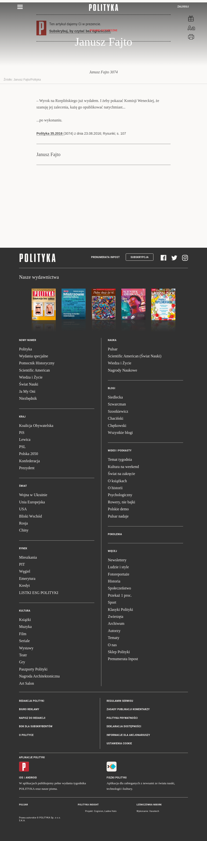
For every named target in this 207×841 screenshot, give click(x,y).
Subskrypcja (140, 257)
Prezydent (26, 468)
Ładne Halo (110, 811)
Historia (114, 581)
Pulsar (112, 349)
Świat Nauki (28, 384)
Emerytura (27, 578)
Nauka (112, 340)
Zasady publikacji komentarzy (128, 709)
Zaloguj (183, 6)
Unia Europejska (32, 502)
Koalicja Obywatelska (36, 426)
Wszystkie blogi (120, 432)
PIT (22, 564)
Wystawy (26, 648)
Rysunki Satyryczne (103, 30)
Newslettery (117, 560)
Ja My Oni (27, 391)
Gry (22, 662)
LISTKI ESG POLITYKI (38, 593)
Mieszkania (28, 557)
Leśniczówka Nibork (149, 804)
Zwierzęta (115, 616)
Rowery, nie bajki (121, 502)
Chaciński (115, 418)
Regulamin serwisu (120, 701)
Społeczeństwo (119, 588)
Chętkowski (117, 426)
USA (23, 509)
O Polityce (26, 735)
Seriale (24, 641)
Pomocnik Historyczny (37, 363)
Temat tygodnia (120, 459)
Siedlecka (115, 397)
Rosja (23, 523)
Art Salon (26, 683)
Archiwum (116, 623)
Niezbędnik (28, 398)
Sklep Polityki (119, 652)
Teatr (23, 655)
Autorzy (114, 631)
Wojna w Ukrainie (33, 495)
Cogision (99, 811)
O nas (112, 645)
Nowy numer (27, 340)
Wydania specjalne (33, 356)
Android (31, 777)
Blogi (111, 388)
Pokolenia (115, 534)
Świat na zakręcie (121, 474)
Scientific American (34, 370)
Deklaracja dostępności (124, 726)
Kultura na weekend (123, 467)
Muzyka (25, 627)
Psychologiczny (120, 495)
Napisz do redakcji (32, 718)
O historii (115, 488)
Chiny (23, 530)
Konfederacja (29, 461)
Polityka (25, 349)
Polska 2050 (28, 454)
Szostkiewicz (118, 411)
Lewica (24, 439)
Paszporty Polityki (33, 669)
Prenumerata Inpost (105, 257)
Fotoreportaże (118, 574)
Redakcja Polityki (31, 701)
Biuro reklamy (29, 709)
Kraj (22, 416)
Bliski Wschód (30, 516)
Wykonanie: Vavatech (148, 811)
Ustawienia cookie (119, 743)
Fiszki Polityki (117, 777)
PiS (21, 432)
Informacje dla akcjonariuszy (128, 735)
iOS (21, 777)
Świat (23, 486)
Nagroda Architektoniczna (39, 676)
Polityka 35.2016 (49, 133)
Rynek (23, 548)
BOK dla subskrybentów (35, 726)
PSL (22, 447)
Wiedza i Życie (30, 377)
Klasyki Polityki (120, 609)
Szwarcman (117, 404)
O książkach (117, 481)
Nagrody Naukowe (122, 370)
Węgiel (24, 571)
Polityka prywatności (122, 718)
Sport (112, 602)
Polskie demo (118, 509)
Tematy (113, 638)
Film (22, 634)
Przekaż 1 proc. (120, 595)
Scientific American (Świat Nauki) (134, 356)
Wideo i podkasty (119, 450)
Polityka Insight (88, 804)
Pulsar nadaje (118, 516)
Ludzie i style (118, 567)
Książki (25, 620)
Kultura (24, 610)
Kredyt (24, 585)
